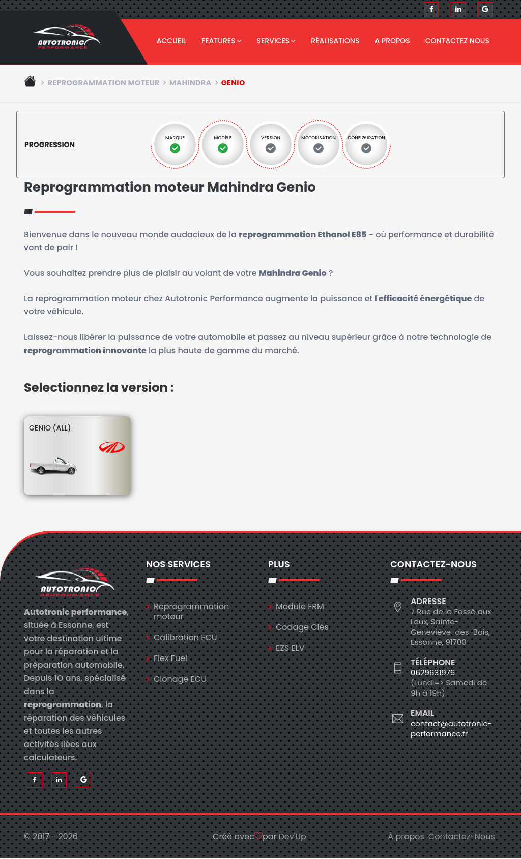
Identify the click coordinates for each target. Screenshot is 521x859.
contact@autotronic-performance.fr (451, 729)
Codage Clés (302, 628)
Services (276, 41)
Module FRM (300, 607)
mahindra (190, 83)
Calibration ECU (185, 638)
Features (221, 41)
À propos (406, 837)
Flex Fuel (170, 659)
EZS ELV (290, 648)
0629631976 (433, 673)
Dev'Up (292, 837)
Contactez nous (457, 41)
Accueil (171, 41)
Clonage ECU (180, 679)
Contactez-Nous (461, 837)
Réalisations (335, 41)
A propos (392, 41)
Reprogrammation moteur (104, 83)
